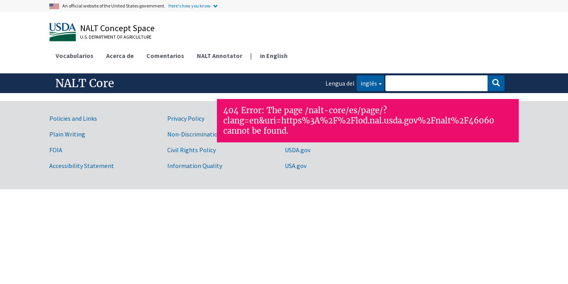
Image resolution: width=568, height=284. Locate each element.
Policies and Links (73, 118)
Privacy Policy (185, 118)
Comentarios (165, 56)
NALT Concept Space (117, 28)
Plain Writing (67, 134)
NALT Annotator (219, 56)
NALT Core (84, 83)
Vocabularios (74, 56)
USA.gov (295, 166)
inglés (367, 82)
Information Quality (194, 166)
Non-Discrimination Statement (209, 134)
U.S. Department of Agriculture (115, 37)
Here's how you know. (190, 6)
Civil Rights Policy (191, 150)
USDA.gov (297, 150)
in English (274, 56)
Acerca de (120, 56)
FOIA (55, 150)
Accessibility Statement (81, 166)
